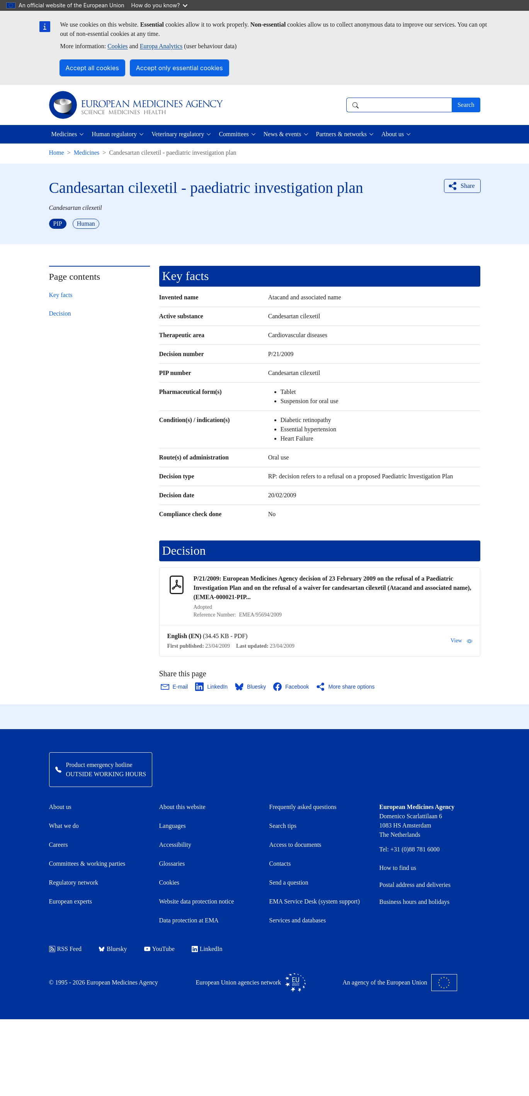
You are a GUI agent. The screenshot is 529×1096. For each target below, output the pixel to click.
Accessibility (175, 844)
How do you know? (159, 5)
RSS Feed (65, 949)
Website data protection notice (196, 901)
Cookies (117, 46)
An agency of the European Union (400, 982)
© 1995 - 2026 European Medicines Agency (103, 982)
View (461, 641)
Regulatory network (74, 882)
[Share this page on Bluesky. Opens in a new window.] (250, 686)
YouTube (159, 949)
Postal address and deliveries (415, 885)
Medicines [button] (64, 134)
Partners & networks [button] (341, 134)
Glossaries (172, 863)
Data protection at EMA (189, 920)
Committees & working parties (87, 863)
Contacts (280, 863)
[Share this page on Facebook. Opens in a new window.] (291, 686)
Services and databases (297, 920)
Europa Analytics (161, 46)
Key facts (61, 295)
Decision (60, 313)
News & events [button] (282, 134)
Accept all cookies (92, 68)
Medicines (87, 152)
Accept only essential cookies (179, 68)
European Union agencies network (251, 982)
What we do (64, 825)
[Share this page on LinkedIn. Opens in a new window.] (212, 686)
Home (56, 152)
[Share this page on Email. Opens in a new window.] (175, 686)
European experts (70, 901)
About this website (182, 807)
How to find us (398, 868)
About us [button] (392, 134)
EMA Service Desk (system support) (314, 901)
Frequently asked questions (303, 807)
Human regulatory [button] (114, 134)
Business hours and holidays (414, 901)
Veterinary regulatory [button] (177, 134)
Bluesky (113, 949)
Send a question (288, 882)
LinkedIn (207, 949)
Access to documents (295, 844)
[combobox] (399, 105)
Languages (172, 825)
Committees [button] (233, 134)
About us (60, 807)
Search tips (283, 825)
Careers (58, 844)
